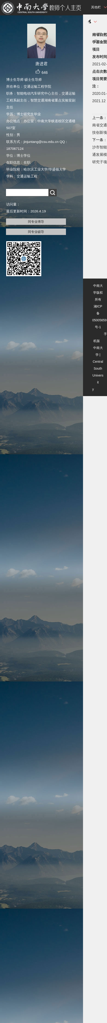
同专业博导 (36, 221)
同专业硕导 (36, 232)
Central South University (97, 375)
